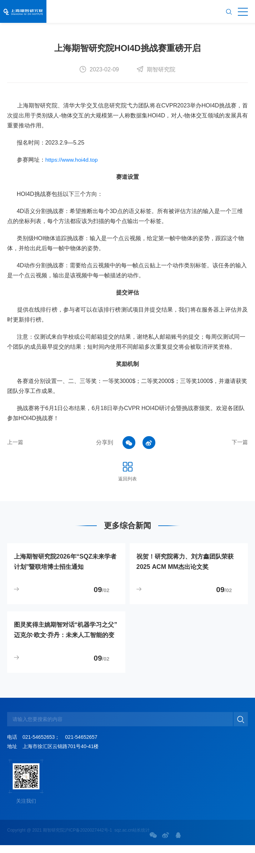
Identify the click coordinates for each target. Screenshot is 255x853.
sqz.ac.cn (123, 838)
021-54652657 (81, 745)
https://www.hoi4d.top (72, 160)
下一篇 (239, 442)
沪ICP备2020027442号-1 (88, 838)
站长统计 (141, 838)
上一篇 (15, 442)
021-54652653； (41, 745)
